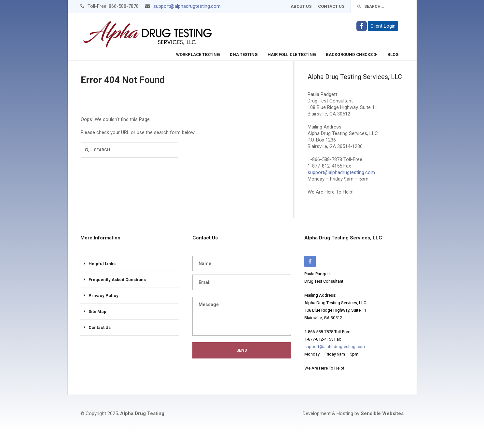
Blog (393, 54)
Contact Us (331, 6)
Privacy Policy (103, 295)
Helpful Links (102, 263)
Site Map (97, 311)
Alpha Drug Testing (142, 413)
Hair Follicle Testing (292, 54)
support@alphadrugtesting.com (187, 6)
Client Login (382, 26)
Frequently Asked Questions (117, 279)
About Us (301, 6)
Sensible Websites (382, 413)
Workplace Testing (198, 54)
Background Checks (349, 54)
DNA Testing (244, 54)
